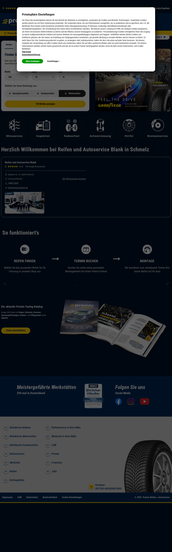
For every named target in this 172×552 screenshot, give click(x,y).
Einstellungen (53, 61)
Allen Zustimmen (32, 61)
